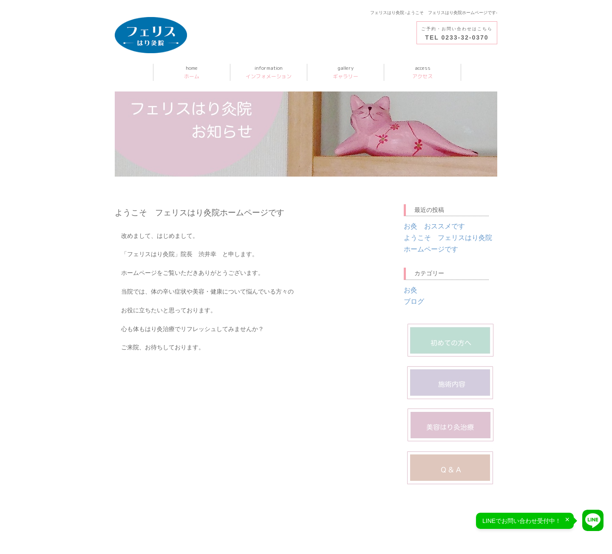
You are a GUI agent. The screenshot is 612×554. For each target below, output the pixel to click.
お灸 (410, 290)
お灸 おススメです (434, 226)
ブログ (414, 301)
